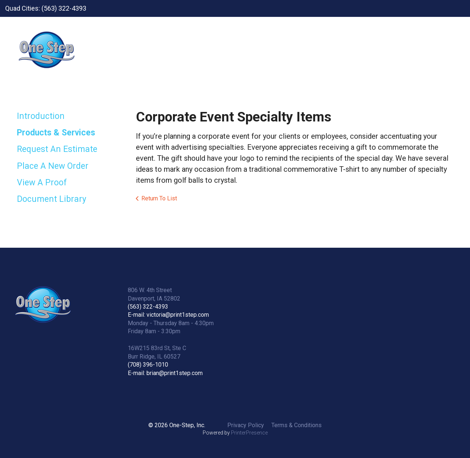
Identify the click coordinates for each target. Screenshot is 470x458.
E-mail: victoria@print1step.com (168, 314)
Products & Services (56, 133)
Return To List (159, 198)
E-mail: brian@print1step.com (165, 373)
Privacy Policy (245, 425)
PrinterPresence (249, 433)
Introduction (41, 116)
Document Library (51, 199)
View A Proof (42, 183)
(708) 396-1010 (148, 364)
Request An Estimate (57, 149)
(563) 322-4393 (148, 306)
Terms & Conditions (296, 425)
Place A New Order (52, 166)
